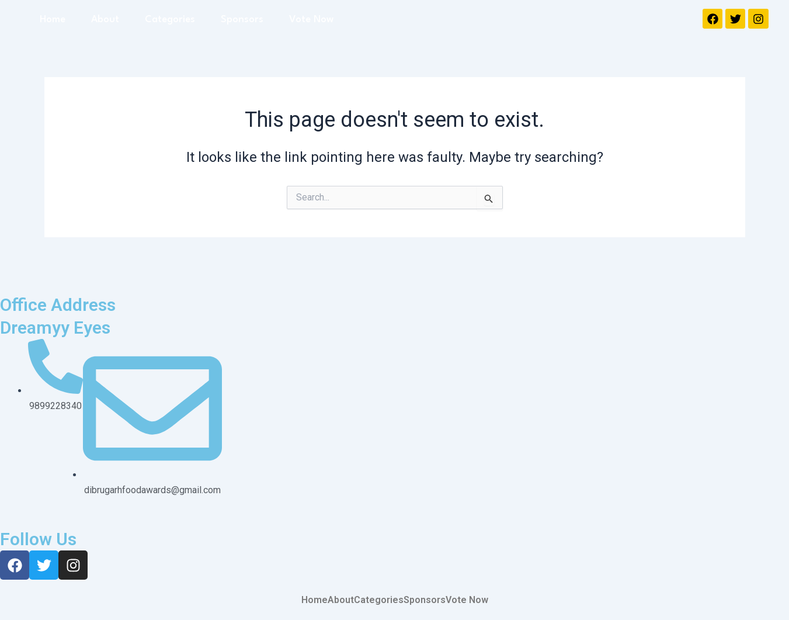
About (105, 20)
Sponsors (242, 20)
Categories (170, 20)
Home (52, 20)
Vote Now (311, 20)
